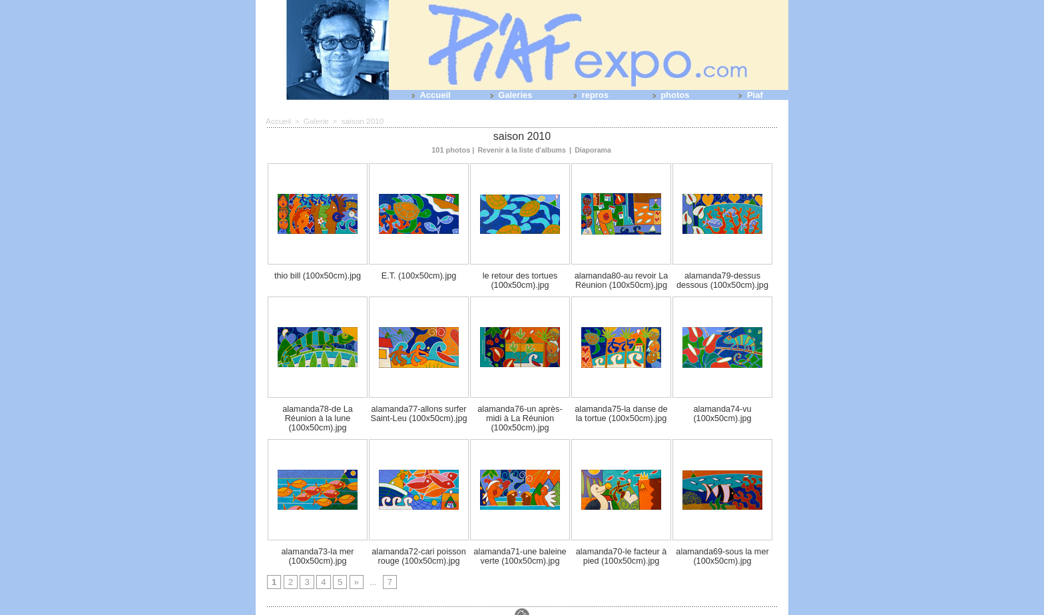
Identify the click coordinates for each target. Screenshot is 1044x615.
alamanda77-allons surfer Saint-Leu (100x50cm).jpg (419, 408)
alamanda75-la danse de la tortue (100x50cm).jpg (621, 408)
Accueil (428, 95)
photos (669, 95)
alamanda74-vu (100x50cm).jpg (722, 408)
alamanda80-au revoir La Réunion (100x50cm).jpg (621, 278)
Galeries (509, 95)
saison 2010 (357, 121)
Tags (544, 610)
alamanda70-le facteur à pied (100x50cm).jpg (621, 539)
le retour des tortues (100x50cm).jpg (520, 278)
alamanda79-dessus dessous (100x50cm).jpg (722, 278)
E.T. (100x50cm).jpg (418, 274)
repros (589, 95)
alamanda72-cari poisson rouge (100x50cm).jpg (419, 539)
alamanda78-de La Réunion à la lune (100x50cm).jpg (318, 408)
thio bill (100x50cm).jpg (317, 274)
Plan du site (511, 610)
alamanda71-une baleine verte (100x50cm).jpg (520, 539)
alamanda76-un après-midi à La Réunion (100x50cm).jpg (520, 408)
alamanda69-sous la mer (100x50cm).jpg (722, 539)
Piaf (748, 95)
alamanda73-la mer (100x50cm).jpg (318, 539)
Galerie (313, 121)
